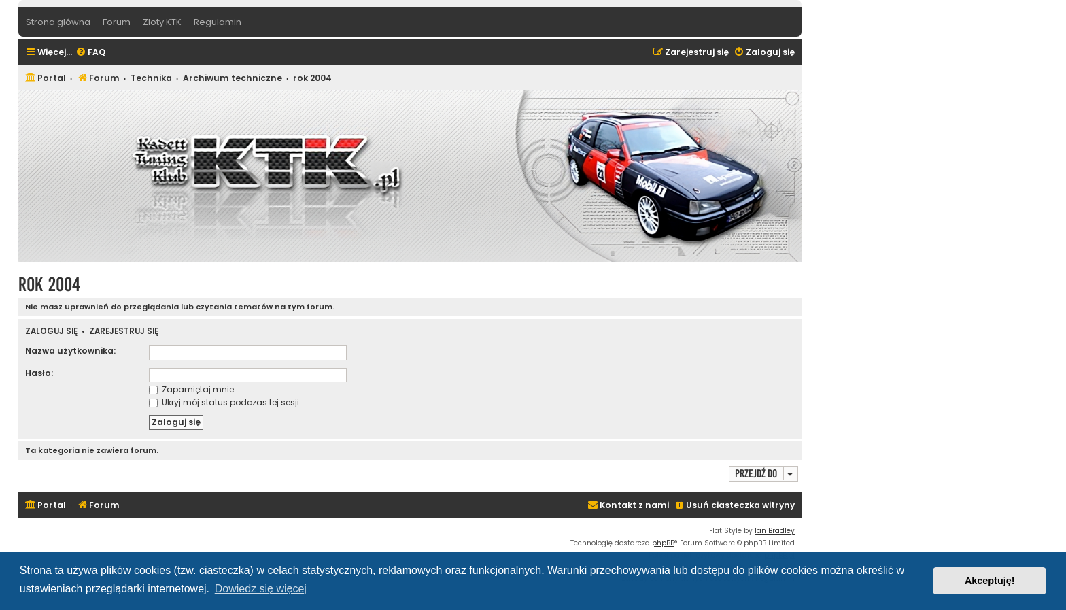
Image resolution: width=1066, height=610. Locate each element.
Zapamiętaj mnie (191, 389)
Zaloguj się (51, 331)
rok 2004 (49, 284)
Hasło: (39, 373)
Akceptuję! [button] (990, 580)
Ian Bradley (775, 531)
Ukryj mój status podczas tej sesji (224, 402)
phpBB (663, 543)
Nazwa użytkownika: (70, 350)
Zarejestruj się (123, 331)
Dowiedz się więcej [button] (261, 588)
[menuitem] (90, 53)
